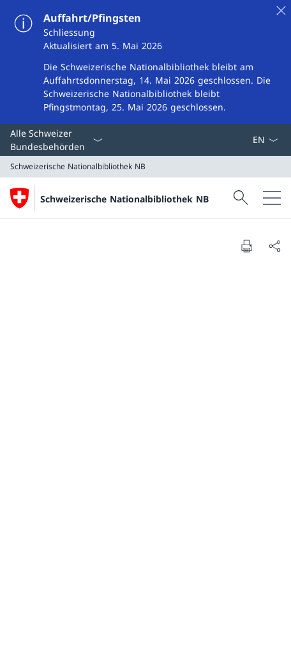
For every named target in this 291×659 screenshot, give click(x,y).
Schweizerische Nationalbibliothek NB (124, 199)
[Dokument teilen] (274, 246)
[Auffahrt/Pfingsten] (145, 62)
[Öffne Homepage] (109, 198)
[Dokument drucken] (246, 246)
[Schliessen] (281, 10)
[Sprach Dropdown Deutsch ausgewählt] (265, 140)
